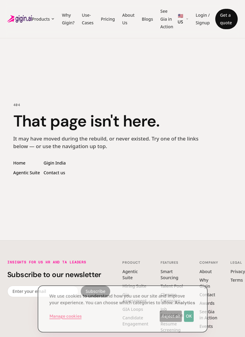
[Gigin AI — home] (19, 19)
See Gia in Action (166, 19)
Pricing (108, 19)
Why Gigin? (68, 19)
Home (19, 163)
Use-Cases (88, 19)
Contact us (54, 172)
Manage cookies (65, 313)
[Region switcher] (182, 18)
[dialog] (123, 306)
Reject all (171, 313)
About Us (128, 19)
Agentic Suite (26, 172)
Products (43, 19)
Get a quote (226, 19)
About (205, 271)
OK (189, 313)
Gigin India (54, 163)
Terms (236, 280)
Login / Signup (203, 19)
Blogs (147, 19)
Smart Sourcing (170, 274)
